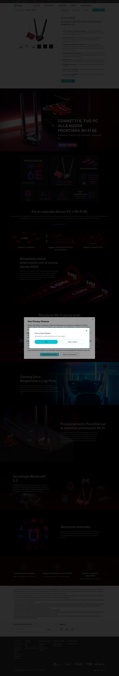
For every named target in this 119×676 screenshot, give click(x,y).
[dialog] (59, 338)
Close (86, 330)
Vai (46, 342)
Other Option (72, 342)
